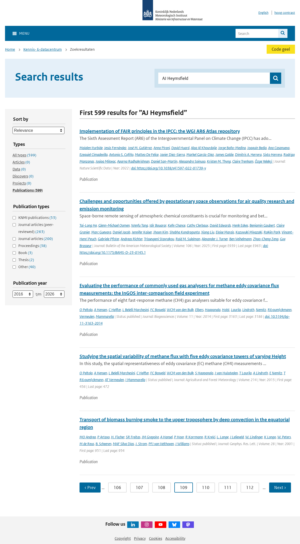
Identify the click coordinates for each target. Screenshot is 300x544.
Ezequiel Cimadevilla (94, 154)
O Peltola (86, 309)
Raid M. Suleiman (188, 238)
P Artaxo (103, 437)
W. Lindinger (254, 437)
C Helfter (115, 309)
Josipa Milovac (106, 161)
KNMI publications (37, 217)
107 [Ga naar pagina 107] (139, 487)
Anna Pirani (162, 147)
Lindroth (248, 309)
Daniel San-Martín (164, 161)
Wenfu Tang (139, 225)
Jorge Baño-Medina (232, 147)
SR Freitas (133, 437)
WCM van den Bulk (180, 309)
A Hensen (100, 309)
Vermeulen (87, 316)
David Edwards (220, 225)
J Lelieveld (237, 437)
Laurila (236, 309)
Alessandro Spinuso (192, 161)
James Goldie (224, 154)
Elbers (199, 309)
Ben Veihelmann (240, 238)
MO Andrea (88, 437)
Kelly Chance (176, 225)
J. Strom (141, 443)
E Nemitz (275, 373)
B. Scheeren (103, 443)
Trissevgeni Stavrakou (159, 238)
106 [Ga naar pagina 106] (117, 487)
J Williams (182, 443)
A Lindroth (260, 373)
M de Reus (87, 443)
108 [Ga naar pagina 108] (161, 487)
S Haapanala (204, 373)
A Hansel (166, 437)
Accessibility (175, 538)
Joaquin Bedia (257, 147)
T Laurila (245, 373)
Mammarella (105, 316)
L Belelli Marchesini (135, 309)
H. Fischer (117, 437)
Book (25, 252)
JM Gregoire (150, 437)
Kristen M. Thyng (219, 161)
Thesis (26, 259)
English (263, 13)
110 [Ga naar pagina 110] (205, 487)
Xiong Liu (207, 232)
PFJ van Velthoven (161, 443)
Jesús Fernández (115, 147)
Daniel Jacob (121, 232)
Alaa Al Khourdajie (204, 147)
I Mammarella (135, 379)
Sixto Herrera (272, 154)
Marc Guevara (101, 232)
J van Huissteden (226, 373)
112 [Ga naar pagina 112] (250, 487)
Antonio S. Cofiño (121, 154)
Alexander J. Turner (215, 238)
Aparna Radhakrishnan (133, 161)
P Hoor (179, 437)
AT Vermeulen (114, 379)
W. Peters (284, 437)
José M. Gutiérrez (140, 147)
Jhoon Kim (160, 232)
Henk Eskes (240, 225)
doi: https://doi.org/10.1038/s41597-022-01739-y (168, 168)
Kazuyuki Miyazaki (249, 232)
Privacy (140, 538)
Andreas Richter (131, 238)
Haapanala (212, 309)
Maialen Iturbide (91, 147)
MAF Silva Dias (123, 443)
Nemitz (261, 309)
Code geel (281, 49)
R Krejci (209, 437)
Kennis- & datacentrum (42, 49)
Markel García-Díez (200, 154)
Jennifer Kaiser (142, 232)
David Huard (180, 147)
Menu (24, 33)
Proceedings (32, 245)
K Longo (270, 437)
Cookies (155, 538)
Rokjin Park (272, 232)
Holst (226, 309)
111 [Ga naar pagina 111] (228, 487)
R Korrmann (194, 437)
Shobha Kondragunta (185, 232)
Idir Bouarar (157, 225)
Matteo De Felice (147, 154)
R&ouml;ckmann (279, 309)
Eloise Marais (225, 232)
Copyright (123, 538)
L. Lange (223, 437)
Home (10, 49)
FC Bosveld (157, 309)
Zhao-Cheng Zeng (265, 238)
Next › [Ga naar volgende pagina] (280, 487)
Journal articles (35, 238)
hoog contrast (284, 13)
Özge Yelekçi (264, 161)
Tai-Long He (88, 225)
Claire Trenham (242, 161)
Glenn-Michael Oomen (114, 225)
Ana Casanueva (278, 147)
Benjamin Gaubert (262, 225)
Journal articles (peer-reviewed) (36, 228)
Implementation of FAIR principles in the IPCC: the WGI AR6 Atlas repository (160, 131)
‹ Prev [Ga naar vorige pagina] (90, 487)
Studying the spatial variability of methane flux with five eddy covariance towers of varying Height (183, 356)
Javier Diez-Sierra (172, 154)
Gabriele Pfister (108, 238)
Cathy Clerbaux (197, 225)
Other (27, 266)
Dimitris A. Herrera (248, 154)
